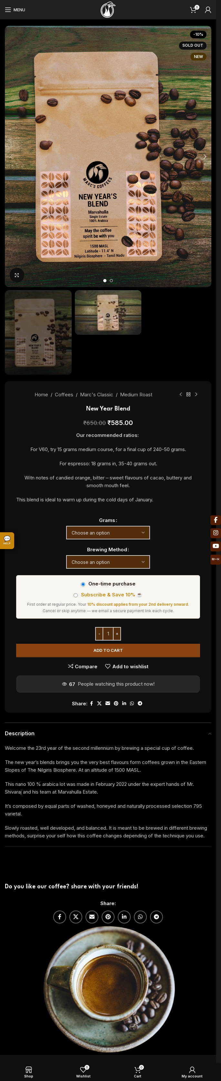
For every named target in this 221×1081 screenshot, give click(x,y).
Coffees (64, 394)
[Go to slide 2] (111, 280)
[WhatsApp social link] (132, 703)
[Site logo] (108, 9)
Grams (107, 520)
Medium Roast (136, 394)
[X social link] (99, 703)
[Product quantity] (108, 634)
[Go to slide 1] (104, 280)
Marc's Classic (96, 394)
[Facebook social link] (91, 703)
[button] (11, 156)
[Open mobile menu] (15, 9)
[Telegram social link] (140, 703)
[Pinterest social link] (116, 703)
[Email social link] (108, 703)
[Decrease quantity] (99, 634)
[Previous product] (181, 395)
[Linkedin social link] (124, 703)
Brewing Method (107, 549)
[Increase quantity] (117, 634)
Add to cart (108, 650)
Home (41, 394)
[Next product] (196, 395)
